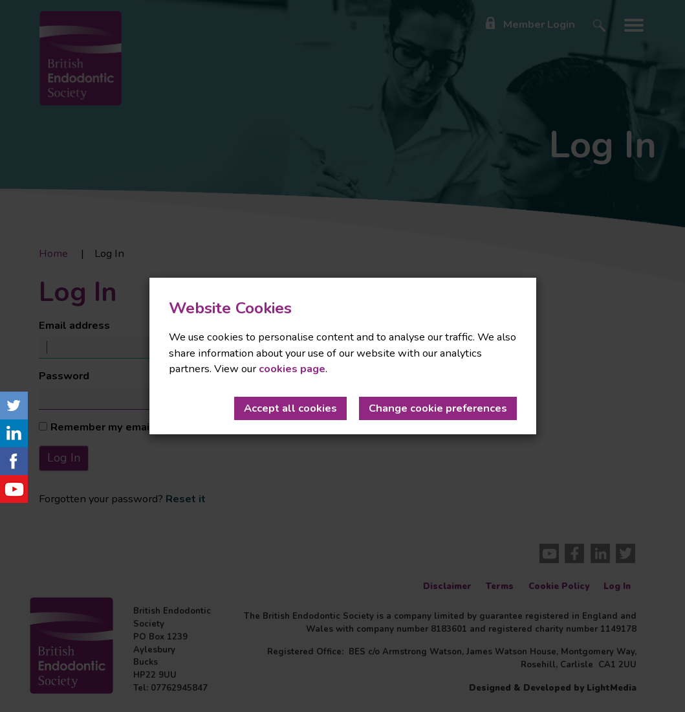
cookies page (292, 368)
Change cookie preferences (438, 408)
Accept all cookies (290, 408)
